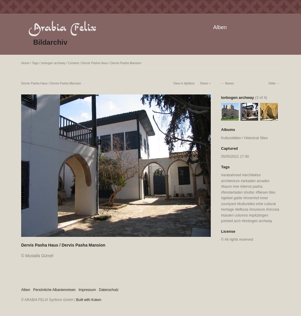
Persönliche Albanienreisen (54, 290)
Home (25, 63)
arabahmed (232, 175)
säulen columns (235, 215)
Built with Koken (88, 300)
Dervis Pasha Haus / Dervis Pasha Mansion (111, 63)
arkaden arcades (256, 181)
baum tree (231, 186)
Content (73, 63)
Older (272, 83)
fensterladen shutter (239, 192)
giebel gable (233, 198)
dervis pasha (252, 186)
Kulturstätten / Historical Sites (244, 138)
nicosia (273, 209)
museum (258, 209)
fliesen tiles (266, 192)
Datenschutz (109, 290)
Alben (220, 27)
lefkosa (242, 209)
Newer (229, 83)
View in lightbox (184, 83)
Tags (35, 63)
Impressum (87, 290)
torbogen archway (53, 63)
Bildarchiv (50, 42)
